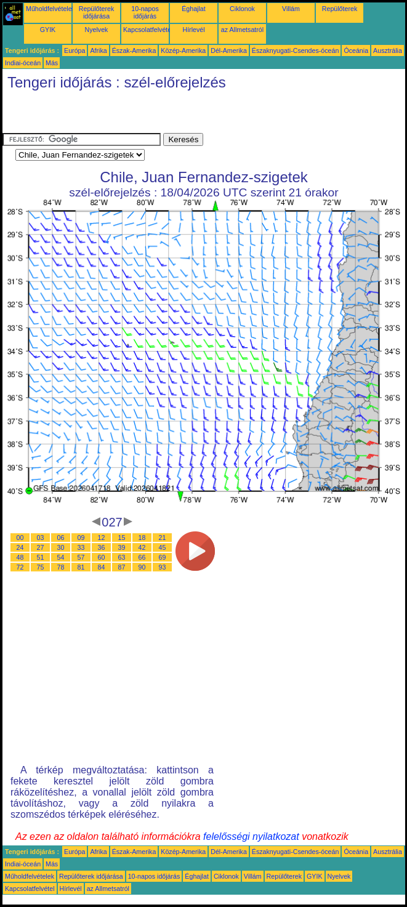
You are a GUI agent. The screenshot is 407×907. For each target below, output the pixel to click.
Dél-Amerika (229, 50)
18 (142, 537)
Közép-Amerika (183, 50)
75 (40, 567)
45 (162, 547)
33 (81, 547)
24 (20, 547)
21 (162, 537)
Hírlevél (193, 29)
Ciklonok (242, 8)
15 (122, 537)
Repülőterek (339, 8)
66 (142, 557)
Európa (74, 50)
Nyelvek (96, 29)
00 (20, 537)
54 (61, 557)
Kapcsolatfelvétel (148, 29)
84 (101, 567)
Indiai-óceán (23, 63)
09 (81, 537)
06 (61, 537)
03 (40, 537)
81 (81, 567)
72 (20, 567)
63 (122, 557)
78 (61, 567)
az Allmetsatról (242, 29)
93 (162, 567)
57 (81, 557)
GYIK (47, 29)
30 (61, 547)
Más (52, 63)
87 (122, 567)
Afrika (98, 50)
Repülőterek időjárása (96, 12)
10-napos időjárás (144, 12)
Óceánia (356, 50)
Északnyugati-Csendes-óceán (295, 50)
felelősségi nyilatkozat (251, 836)
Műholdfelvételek (50, 8)
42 (142, 547)
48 (20, 557)
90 (142, 567)
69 (162, 557)
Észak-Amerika (134, 50)
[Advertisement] (146, 114)
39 (122, 547)
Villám (291, 8)
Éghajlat (194, 8)
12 (101, 537)
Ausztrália (387, 50)
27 (40, 547)
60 (101, 557)
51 (40, 557)
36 (101, 547)
